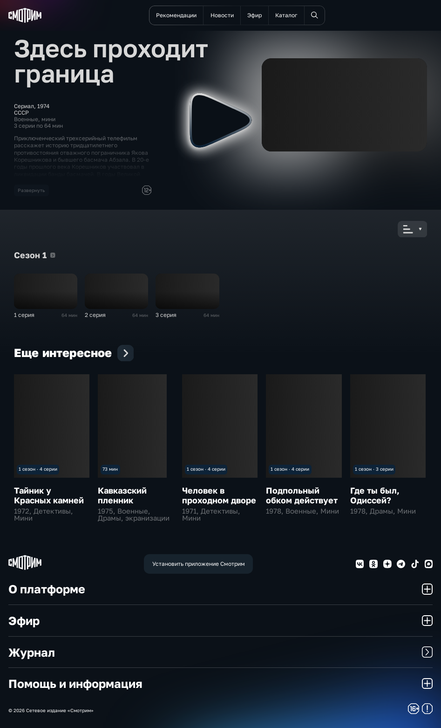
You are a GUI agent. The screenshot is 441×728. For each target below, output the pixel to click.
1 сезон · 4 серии (38, 469)
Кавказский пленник (122, 495)
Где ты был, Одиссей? (375, 495)
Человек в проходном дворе (219, 495)
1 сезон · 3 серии (374, 469)
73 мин (110, 469)
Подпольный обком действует (302, 495)
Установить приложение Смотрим (198, 563)
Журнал (220, 652)
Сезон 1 (52, 255)
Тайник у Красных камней (49, 495)
